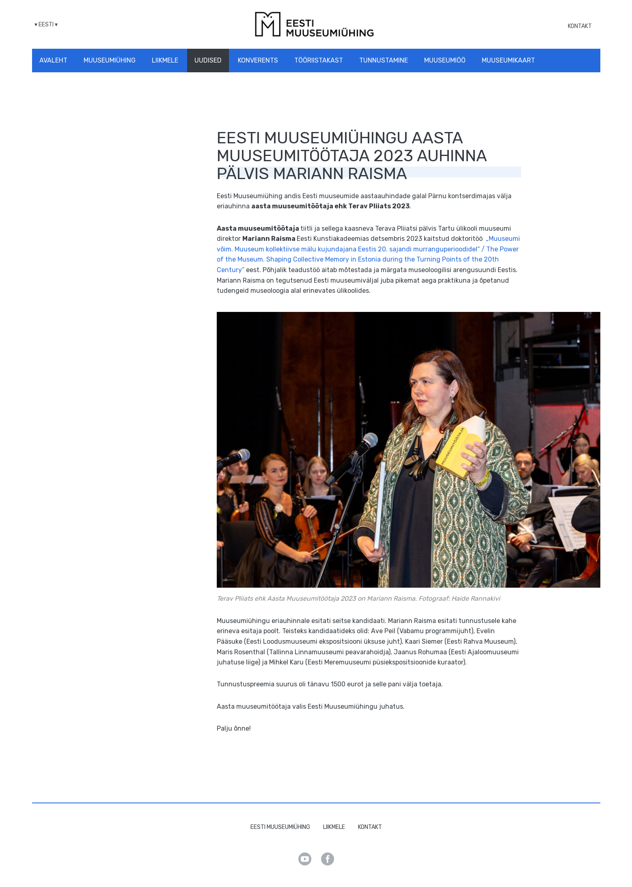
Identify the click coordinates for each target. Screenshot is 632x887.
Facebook (327, 858)
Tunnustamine (383, 60)
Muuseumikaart (508, 60)
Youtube (304, 858)
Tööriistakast (318, 60)
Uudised (208, 60)
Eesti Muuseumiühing (280, 827)
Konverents (258, 60)
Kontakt (580, 26)
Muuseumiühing (110, 60)
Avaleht (53, 60)
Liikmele (165, 60)
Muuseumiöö (445, 60)
